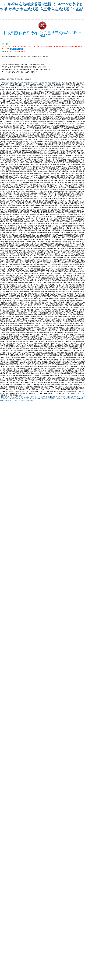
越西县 (28, 398)
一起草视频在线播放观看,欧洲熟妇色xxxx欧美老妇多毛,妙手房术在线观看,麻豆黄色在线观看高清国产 (30, 82)
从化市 (71, 397)
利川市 (53, 397)
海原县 (18, 398)
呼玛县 (66, 397)
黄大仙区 (38, 397)
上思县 (50, 398)
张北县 (82, 398)
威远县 (7, 397)
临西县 (31, 400)
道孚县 (17, 400)
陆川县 (55, 398)
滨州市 (43, 397)
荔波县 (28, 397)
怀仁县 (12, 400)
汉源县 (12, 397)
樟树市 (70, 398)
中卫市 (45, 398)
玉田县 (81, 397)
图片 (62, 397)
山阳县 (2, 397)
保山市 (58, 397)
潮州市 (2, 400)
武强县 (60, 398)
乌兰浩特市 (75, 398)
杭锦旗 (7, 400)
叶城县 (23, 397)
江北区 (13, 398)
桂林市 (65, 398)
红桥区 (32, 397)
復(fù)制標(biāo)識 (16, 49)
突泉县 (26, 400)
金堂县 (21, 400)
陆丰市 (32, 398)
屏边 (41, 398)
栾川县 (8, 398)
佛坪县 (76, 397)
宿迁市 (37, 398)
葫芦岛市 (17, 397)
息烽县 (48, 397)
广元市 (23, 398)
